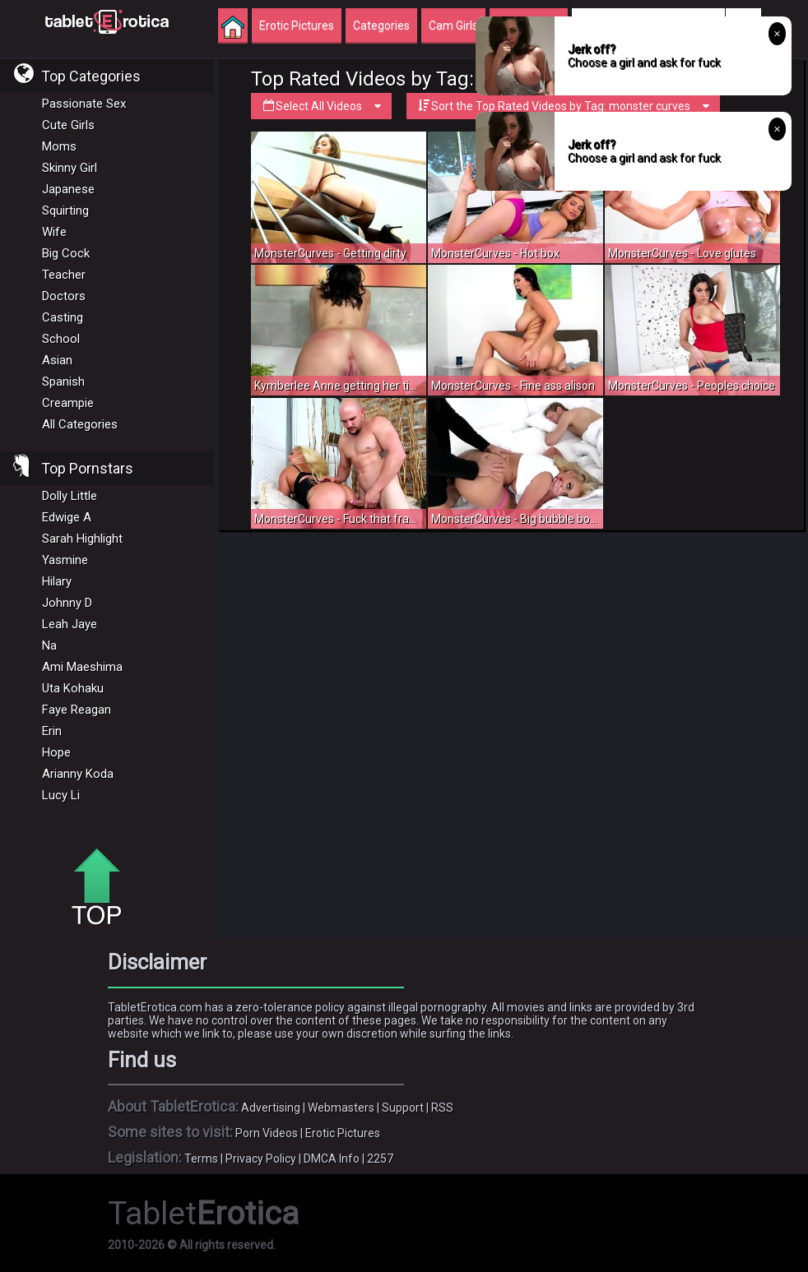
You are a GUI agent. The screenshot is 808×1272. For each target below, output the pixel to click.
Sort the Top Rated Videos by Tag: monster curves (563, 106)
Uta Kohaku (73, 688)
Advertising (270, 1107)
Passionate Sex (84, 103)
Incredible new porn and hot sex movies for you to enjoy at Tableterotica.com (107, 20)
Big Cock (66, 253)
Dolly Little (69, 495)
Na (49, 645)
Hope (56, 752)
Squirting (65, 210)
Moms (59, 146)
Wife (54, 231)
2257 (380, 1158)
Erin (52, 731)
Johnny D (67, 602)
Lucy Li (61, 795)
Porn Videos (266, 1133)
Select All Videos (321, 106)
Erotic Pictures (342, 1133)
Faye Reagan (76, 709)
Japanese (68, 189)
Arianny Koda (78, 773)
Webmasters (341, 1107)
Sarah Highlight (82, 538)
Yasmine (65, 560)
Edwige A (66, 517)
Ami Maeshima (82, 666)
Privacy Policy (260, 1158)
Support (403, 1107)
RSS (442, 1107)
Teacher (64, 274)
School (61, 338)
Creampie (68, 402)
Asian (57, 360)
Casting (62, 317)
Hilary (57, 581)
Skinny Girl (69, 167)
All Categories (80, 424)
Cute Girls (68, 125)
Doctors (64, 296)
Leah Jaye (69, 624)
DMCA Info (332, 1158)
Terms (201, 1158)
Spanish (63, 381)
